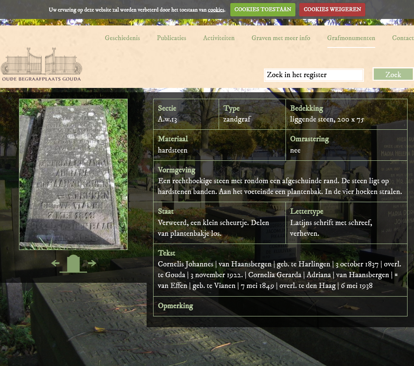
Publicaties (171, 38)
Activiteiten (219, 38)
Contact (403, 38)
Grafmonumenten (351, 38)
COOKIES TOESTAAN (263, 9)
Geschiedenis (122, 38)
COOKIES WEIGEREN (332, 9)
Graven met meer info (280, 38)
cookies (216, 9)
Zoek (393, 75)
